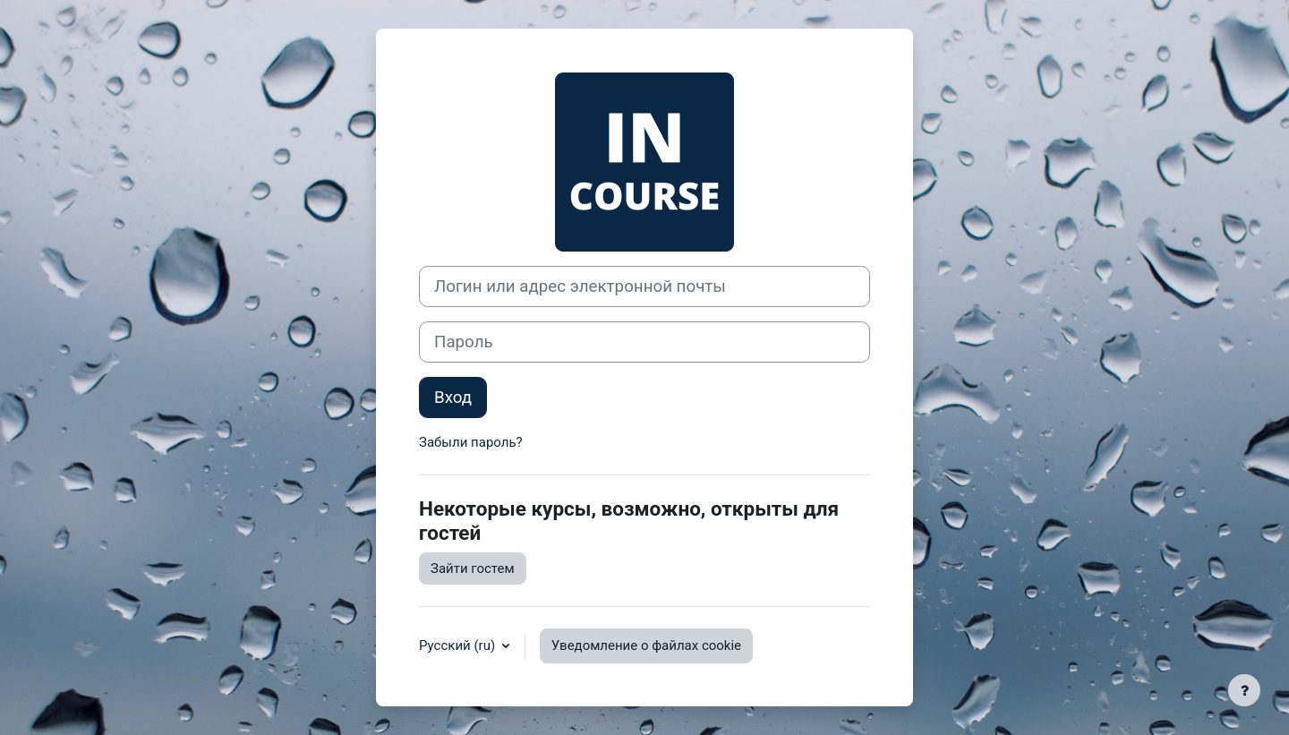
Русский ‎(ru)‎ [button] (459, 645)
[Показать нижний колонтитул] (1244, 690)
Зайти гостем (473, 568)
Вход (453, 397)
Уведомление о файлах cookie (646, 645)
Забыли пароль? (471, 442)
